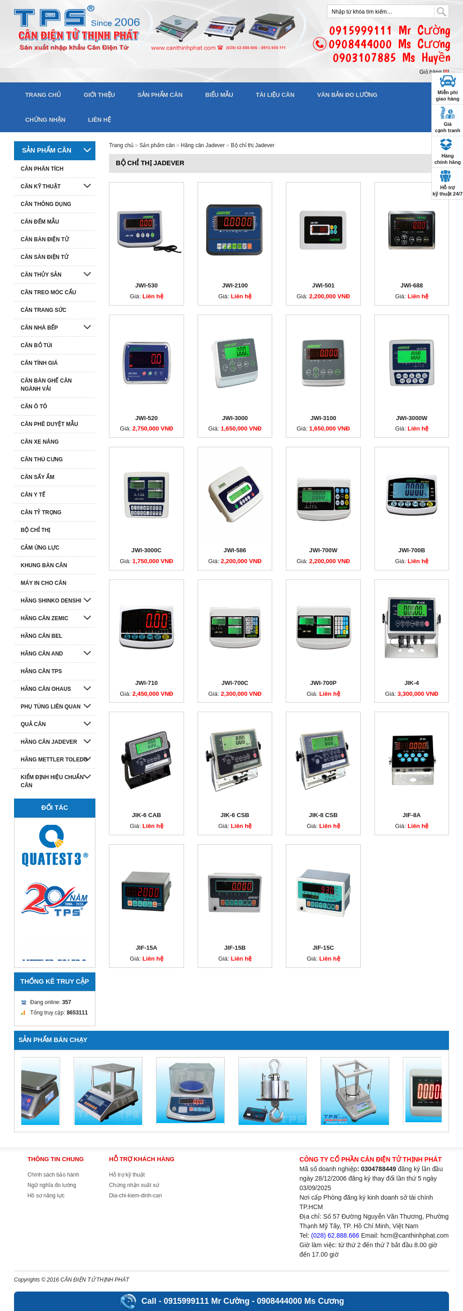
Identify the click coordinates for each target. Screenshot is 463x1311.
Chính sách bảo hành (53, 1175)
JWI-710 (146, 682)
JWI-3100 (323, 418)
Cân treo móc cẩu (48, 292)
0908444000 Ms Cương (300, 1301)
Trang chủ (43, 94)
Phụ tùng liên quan (50, 706)
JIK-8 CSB (323, 815)
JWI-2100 (235, 285)
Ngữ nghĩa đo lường (52, 1185)
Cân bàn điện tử (45, 239)
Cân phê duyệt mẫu (49, 424)
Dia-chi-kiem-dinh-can (135, 1195)
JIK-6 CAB (146, 815)
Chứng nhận (45, 119)
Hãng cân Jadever (203, 145)
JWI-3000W (412, 418)
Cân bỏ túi (36, 345)
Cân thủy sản (41, 275)
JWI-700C (235, 682)
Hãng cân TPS (41, 671)
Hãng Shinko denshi (51, 601)
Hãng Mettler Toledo (54, 759)
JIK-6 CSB (235, 815)
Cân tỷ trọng (41, 512)
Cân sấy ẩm (37, 477)
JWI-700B (411, 550)
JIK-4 (411, 682)
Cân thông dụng (46, 204)
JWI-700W (323, 550)
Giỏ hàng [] (434, 72)
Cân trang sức (43, 310)
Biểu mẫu (219, 94)
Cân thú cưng (42, 459)
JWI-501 (323, 285)
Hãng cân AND (42, 654)
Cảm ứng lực (40, 548)
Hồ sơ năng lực (46, 1195)
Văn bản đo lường (347, 94)
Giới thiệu (99, 94)
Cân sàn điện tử (44, 257)
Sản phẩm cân (160, 94)
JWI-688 (412, 285)
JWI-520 (146, 418)
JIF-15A (146, 947)
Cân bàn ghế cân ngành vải (46, 385)
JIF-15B (235, 947)
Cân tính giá (39, 363)
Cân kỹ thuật (41, 186)
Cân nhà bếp (39, 328)
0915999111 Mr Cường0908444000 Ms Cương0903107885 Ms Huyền (389, 44)
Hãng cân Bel (41, 636)
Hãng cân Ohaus (46, 689)
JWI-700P (323, 682)
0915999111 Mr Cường (207, 1301)
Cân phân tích (42, 169)
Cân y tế (33, 495)
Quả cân (33, 724)
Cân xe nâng (40, 442)
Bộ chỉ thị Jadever (252, 145)
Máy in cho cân (43, 583)
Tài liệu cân (275, 94)
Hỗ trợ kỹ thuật (127, 1175)
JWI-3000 (235, 418)
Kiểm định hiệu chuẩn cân (52, 781)
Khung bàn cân (44, 565)
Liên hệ (99, 119)
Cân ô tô (34, 406)
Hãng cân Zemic (44, 618)
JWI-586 (235, 550)
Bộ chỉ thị (36, 530)
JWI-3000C (147, 550)
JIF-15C (323, 947)
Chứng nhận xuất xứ (134, 1185)
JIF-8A (411, 815)
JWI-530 (146, 285)
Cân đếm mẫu (40, 222)
